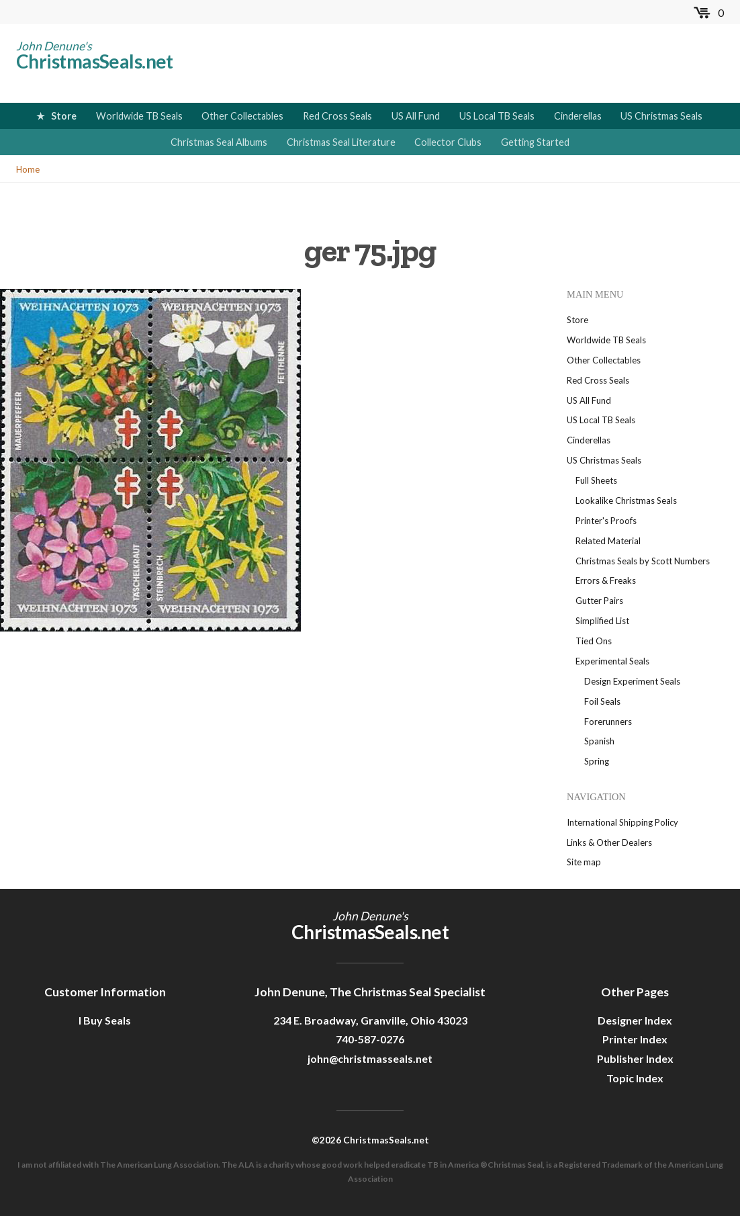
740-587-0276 (370, 1039)
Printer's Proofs (606, 520)
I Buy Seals (105, 1020)
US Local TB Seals (497, 116)
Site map (584, 862)
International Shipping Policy (622, 822)
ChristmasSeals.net (94, 61)
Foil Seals (602, 701)
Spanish (599, 741)
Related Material (608, 540)
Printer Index (634, 1039)
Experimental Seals (612, 661)
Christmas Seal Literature (341, 142)
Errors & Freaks (605, 580)
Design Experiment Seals (632, 681)
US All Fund (415, 116)
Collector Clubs (447, 142)
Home (28, 169)
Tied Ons (593, 641)
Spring (596, 761)
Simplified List (602, 620)
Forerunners (608, 721)
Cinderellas (578, 116)
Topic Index (634, 1078)
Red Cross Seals (337, 116)
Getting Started (535, 142)
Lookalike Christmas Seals (626, 500)
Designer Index (635, 1020)
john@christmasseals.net (370, 1058)
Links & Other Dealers (609, 842)
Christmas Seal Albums (219, 142)
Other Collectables (242, 116)
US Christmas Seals (661, 116)
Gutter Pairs (599, 600)
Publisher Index (635, 1058)
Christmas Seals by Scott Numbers (642, 561)
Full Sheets (596, 480)
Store (64, 116)
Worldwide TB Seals (139, 116)
